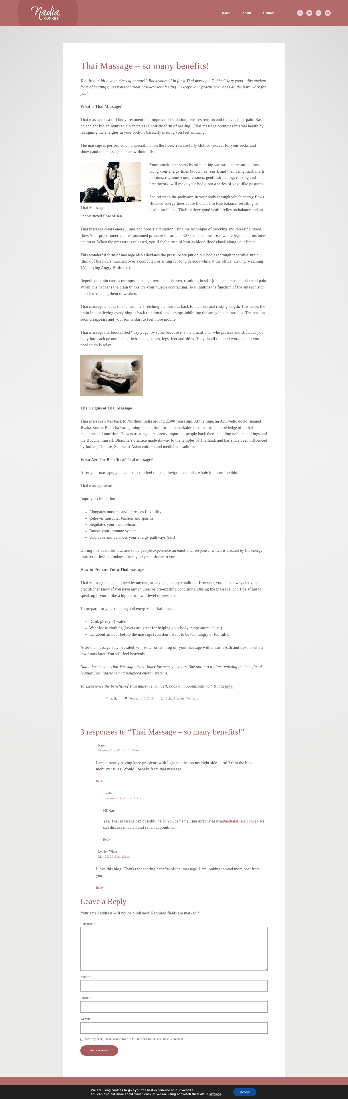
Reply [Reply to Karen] (100, 781)
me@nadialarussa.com (235, 821)
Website (85, 1019)
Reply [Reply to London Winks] (100, 887)
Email (85, 998)
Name (85, 977)
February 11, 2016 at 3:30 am (124, 798)
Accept (245, 1092)
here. (229, 686)
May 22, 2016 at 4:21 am (114, 856)
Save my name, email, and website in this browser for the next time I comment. (134, 1039)
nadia (108, 793)
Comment (87, 924)
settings (215, 1094)
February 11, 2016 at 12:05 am (118, 750)
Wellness (192, 698)
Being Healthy (175, 698)
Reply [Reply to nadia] (107, 839)
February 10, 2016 (141, 698)
